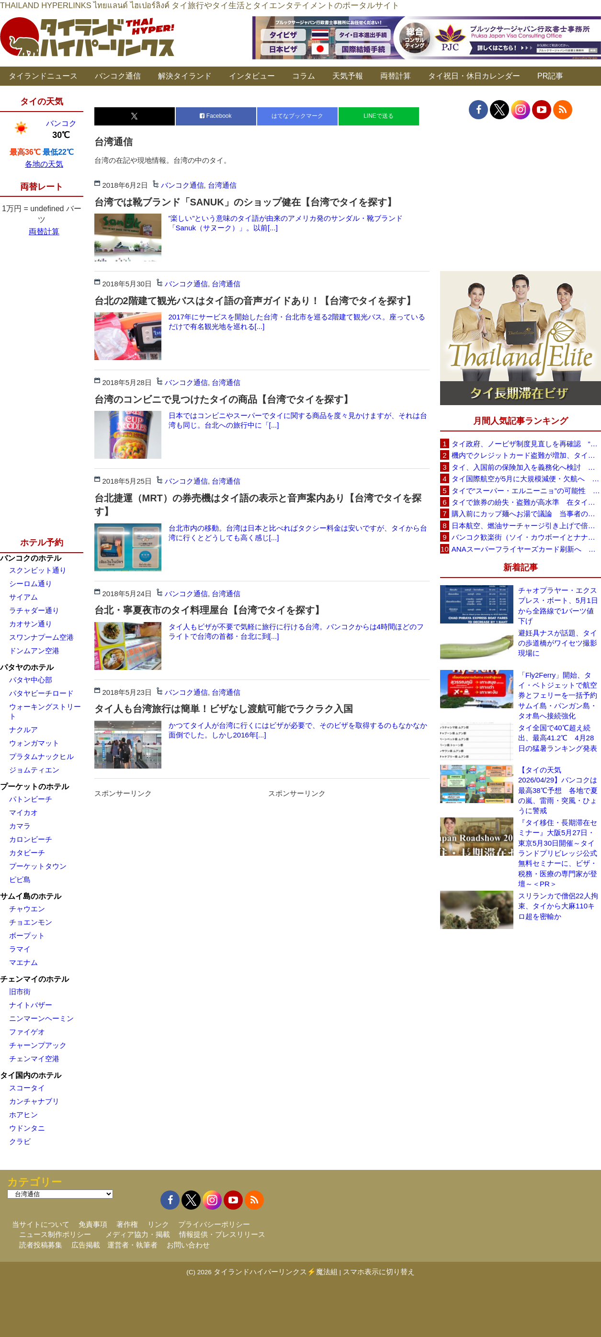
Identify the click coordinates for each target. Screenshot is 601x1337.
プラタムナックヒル (41, 756)
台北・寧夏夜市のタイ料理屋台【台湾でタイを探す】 (209, 610)
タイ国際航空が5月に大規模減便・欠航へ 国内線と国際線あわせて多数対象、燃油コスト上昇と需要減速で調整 (526, 479)
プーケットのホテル (34, 786)
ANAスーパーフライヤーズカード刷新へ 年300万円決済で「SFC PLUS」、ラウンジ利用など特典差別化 (526, 549)
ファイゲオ (27, 1032)
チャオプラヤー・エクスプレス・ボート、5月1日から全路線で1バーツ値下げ (558, 605)
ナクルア (23, 729)
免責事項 (93, 1224)
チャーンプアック (38, 1045)
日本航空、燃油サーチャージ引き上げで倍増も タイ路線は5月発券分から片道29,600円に (526, 525)
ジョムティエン (34, 770)
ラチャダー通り (34, 610)
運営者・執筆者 (132, 1245)
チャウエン (27, 909)
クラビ (20, 1141)
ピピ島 (20, 879)
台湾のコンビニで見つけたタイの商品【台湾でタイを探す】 (223, 399)
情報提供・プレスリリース (222, 1234)
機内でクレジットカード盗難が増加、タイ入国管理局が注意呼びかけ (526, 455)
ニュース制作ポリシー (55, 1234)
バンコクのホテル (30, 558)
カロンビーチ (30, 839)
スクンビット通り (38, 570)
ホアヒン (23, 1114)
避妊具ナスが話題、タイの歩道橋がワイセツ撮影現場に (557, 643)
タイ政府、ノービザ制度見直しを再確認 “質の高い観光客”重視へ (526, 444)
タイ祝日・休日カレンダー (474, 76)
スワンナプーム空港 (41, 637)
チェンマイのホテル (34, 979)
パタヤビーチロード (41, 693)
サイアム (23, 597)
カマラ (20, 826)
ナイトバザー (30, 1005)
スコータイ (27, 1088)
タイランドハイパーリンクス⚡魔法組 (276, 1272)
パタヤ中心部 (30, 680)
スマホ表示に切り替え (379, 1272)
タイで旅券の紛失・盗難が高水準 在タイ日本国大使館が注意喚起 (526, 502)
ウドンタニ (27, 1128)
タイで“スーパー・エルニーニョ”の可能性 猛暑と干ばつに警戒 (526, 491)
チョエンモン (30, 922)
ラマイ (20, 949)
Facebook (215, 116)
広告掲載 (85, 1245)
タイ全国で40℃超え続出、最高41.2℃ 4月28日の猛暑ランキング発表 (557, 738)
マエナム (23, 962)
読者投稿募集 (40, 1245)
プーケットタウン (38, 866)
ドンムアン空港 (34, 650)
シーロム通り (30, 583)
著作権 (127, 1224)
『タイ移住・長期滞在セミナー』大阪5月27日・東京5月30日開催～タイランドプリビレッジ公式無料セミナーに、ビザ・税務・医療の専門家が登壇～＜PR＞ (557, 853)
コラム (303, 76)
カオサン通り (30, 624)
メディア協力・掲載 (137, 1234)
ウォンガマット (34, 743)
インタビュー (252, 76)
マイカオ (23, 812)
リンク (158, 1224)
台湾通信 (222, 185)
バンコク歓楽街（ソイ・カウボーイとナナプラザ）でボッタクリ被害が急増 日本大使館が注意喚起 (526, 537)
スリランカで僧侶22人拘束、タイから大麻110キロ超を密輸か (558, 906)
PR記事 (550, 76)
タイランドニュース (43, 76)
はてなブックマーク (297, 116)
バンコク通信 (118, 76)
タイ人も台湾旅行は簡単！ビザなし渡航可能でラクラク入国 (223, 708)
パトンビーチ (30, 799)
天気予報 (347, 76)
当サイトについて (40, 1224)
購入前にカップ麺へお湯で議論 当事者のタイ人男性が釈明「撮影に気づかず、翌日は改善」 (526, 514)
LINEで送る (378, 116)
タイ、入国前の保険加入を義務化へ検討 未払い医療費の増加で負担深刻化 (526, 467)
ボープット (27, 935)
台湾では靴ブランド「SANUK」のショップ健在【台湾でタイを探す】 (245, 202)
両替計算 (395, 76)
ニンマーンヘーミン (41, 1018)
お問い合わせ (188, 1245)
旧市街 (20, 991)
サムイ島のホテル (30, 896)
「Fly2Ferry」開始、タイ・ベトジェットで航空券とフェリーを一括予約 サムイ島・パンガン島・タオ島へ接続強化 (559, 695)
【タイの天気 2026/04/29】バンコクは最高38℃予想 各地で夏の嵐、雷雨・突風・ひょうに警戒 (558, 790)
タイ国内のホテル (30, 1075)
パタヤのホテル (27, 667)
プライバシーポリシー (214, 1224)
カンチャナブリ (34, 1101)
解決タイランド (185, 76)
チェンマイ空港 (34, 1058)
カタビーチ (27, 853)
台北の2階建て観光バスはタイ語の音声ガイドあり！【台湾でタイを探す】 (255, 300)
